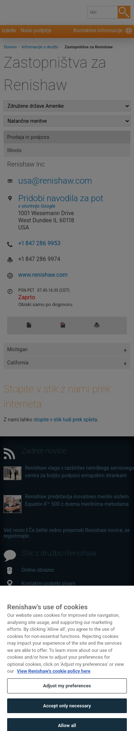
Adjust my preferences (67, 694)
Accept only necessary (67, 714)
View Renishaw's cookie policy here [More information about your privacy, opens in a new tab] (53, 680)
